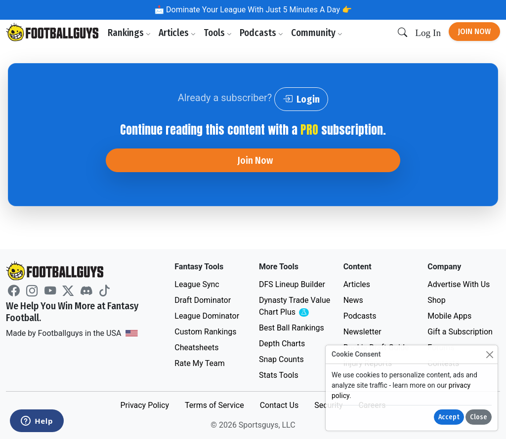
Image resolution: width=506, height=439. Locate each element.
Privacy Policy (144, 405)
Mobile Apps (449, 316)
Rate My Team (199, 363)
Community (316, 32)
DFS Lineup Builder (292, 284)
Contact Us (279, 405)
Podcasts (261, 32)
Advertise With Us (458, 284)
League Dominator (206, 316)
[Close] (489, 354)
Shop (436, 300)
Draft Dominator (202, 300)
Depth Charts (282, 343)
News (353, 300)
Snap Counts (281, 359)
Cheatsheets (196, 347)
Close (478, 417)
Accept (449, 417)
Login (301, 99)
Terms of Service (214, 405)
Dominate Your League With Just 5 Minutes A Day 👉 (258, 9)
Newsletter (362, 331)
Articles (177, 32)
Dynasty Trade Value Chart (295, 306)
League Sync (196, 284)
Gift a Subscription (460, 331)
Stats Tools (278, 375)
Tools (218, 32)
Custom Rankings (205, 331)
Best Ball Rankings (291, 327)
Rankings (129, 32)
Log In (428, 33)
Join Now (474, 31)
